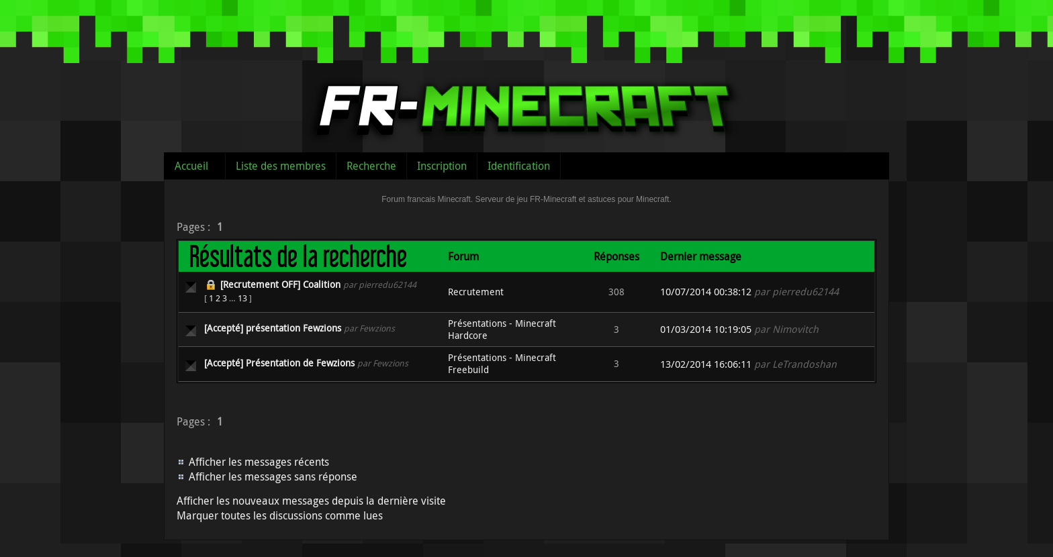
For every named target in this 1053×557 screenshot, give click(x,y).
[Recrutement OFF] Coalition (280, 284)
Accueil (191, 165)
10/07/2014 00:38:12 (705, 291)
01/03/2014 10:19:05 (705, 329)
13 (242, 298)
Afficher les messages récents (259, 461)
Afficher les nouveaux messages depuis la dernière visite (311, 500)
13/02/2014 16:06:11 (705, 364)
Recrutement (476, 291)
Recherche (371, 165)
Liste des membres (281, 165)
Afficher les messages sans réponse (273, 476)
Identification (519, 165)
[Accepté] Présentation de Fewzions (279, 362)
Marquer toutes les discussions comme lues (280, 515)
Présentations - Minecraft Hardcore (502, 329)
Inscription (442, 165)
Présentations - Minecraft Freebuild (502, 363)
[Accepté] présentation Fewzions (272, 327)
